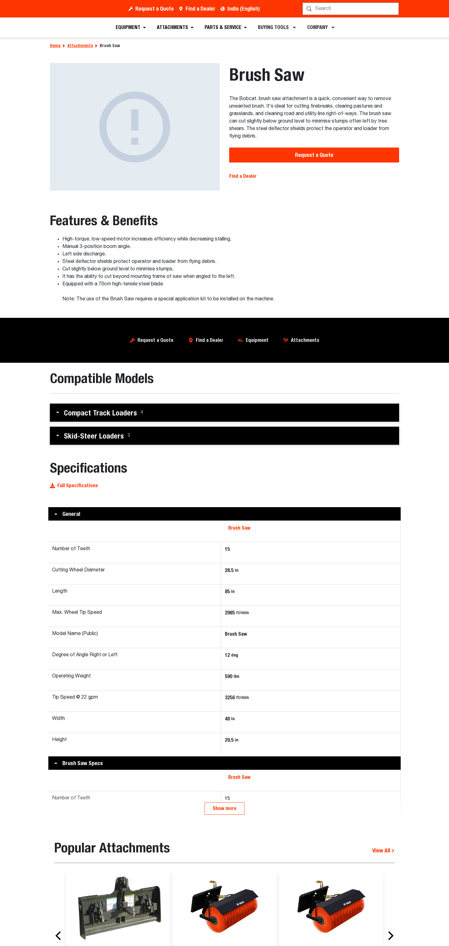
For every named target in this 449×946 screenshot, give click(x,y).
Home (55, 45)
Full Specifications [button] (74, 485)
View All (383, 850)
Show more (224, 808)
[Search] (351, 9)
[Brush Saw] (135, 127)
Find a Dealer (200, 8)
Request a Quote (154, 8)
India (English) (243, 8)
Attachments (80, 45)
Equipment (257, 340)
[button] (224, 413)
